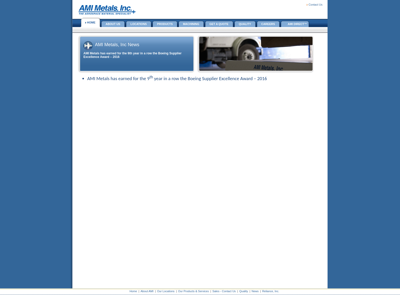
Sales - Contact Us (224, 291)
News (255, 291)
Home (133, 291)
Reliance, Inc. (270, 291)
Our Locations (165, 291)
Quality (243, 291)
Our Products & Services (193, 291)
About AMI (147, 291)
